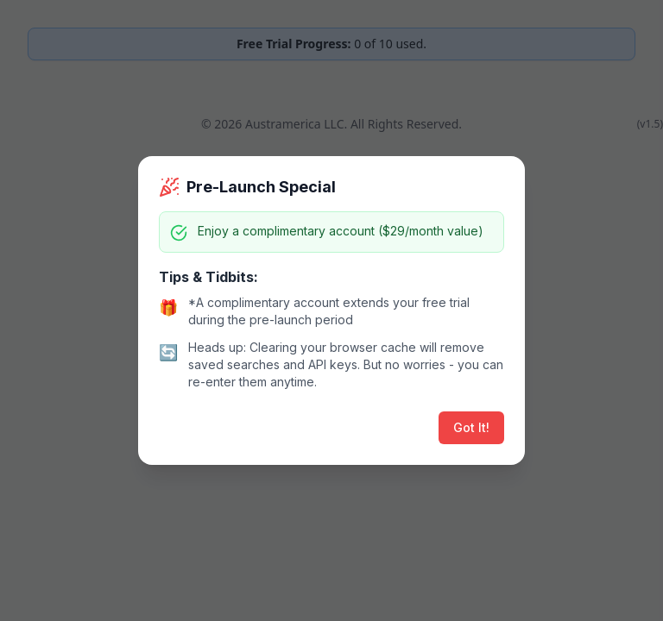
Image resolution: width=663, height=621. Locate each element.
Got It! (471, 427)
